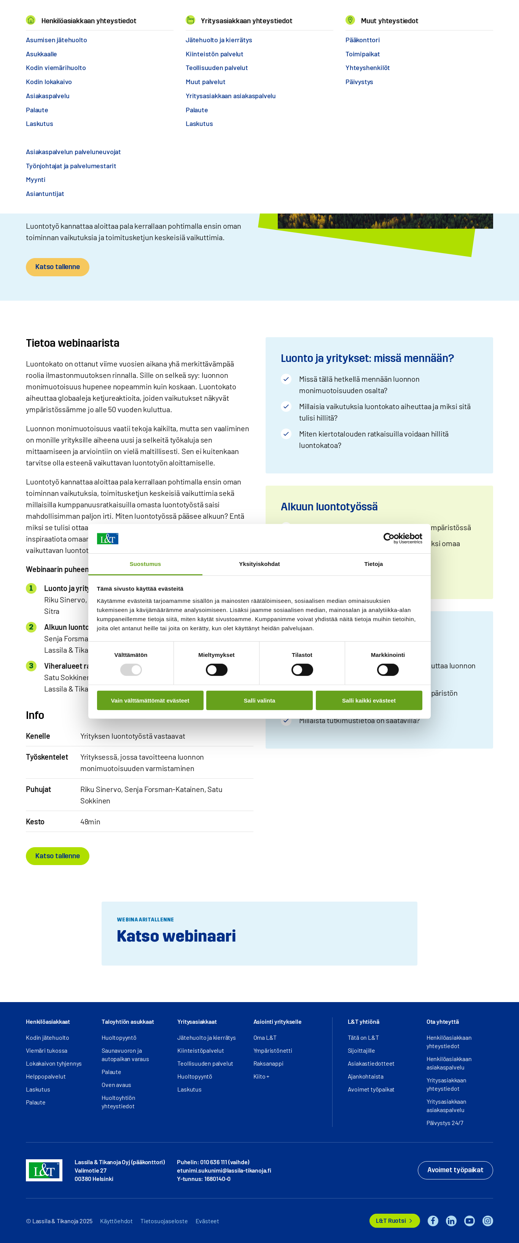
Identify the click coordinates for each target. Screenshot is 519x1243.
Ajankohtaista (366, 1076)
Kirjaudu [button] (468, 15)
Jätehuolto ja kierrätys (206, 1037)
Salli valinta (259, 700)
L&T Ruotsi (391, 1220)
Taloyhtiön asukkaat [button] (128, 1021)
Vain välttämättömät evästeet (150, 700)
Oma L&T (265, 1037)
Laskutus (38, 1089)
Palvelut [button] (76, 15)
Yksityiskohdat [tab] (259, 564)
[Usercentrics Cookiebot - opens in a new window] (389, 538)
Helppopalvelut (45, 1076)
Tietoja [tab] (374, 564)
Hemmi (29, 37)
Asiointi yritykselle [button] (277, 1021)
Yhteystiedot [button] (269, 15)
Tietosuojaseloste (164, 1220)
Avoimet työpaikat (371, 1089)
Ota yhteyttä (443, 1021)
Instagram (487, 1221)
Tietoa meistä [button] (169, 15)
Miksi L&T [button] (118, 15)
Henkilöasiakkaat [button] (48, 1021)
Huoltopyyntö (119, 1037)
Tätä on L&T (363, 1037)
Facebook (433, 1221)
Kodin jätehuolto (47, 1037)
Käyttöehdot (116, 1220)
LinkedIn (451, 1221)
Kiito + (261, 1076)
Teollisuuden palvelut (205, 1063)
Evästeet (207, 1220)
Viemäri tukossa (46, 1050)
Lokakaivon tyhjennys (54, 1063)
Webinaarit (54, 37)
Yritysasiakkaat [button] (197, 1021)
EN (413, 15)
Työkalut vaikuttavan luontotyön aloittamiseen (134, 37)
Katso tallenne (57, 267)
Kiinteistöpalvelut (200, 1050)
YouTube (469, 1221)
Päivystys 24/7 (445, 1122)
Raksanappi (268, 1063)
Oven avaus (116, 1084)
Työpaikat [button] (220, 15)
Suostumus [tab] (145, 564)
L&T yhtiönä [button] (363, 1021)
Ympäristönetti (272, 1050)
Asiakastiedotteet (371, 1063)
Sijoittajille (361, 1050)
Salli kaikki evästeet (369, 700)
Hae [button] (430, 15)
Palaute (36, 1102)
